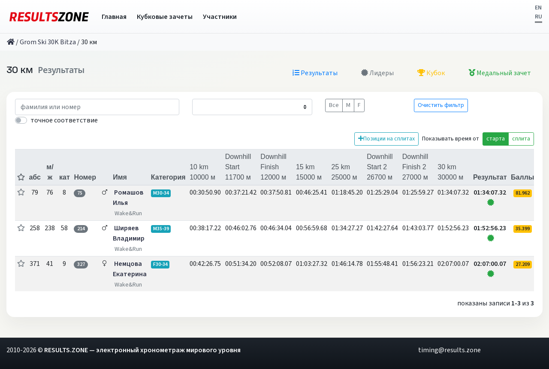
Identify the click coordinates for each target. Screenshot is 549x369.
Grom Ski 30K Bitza (48, 42)
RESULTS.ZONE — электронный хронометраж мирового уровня (142, 350)
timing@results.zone (449, 350)
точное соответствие (64, 120)
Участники (220, 16)
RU (538, 16)
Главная (114, 16)
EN (538, 7)
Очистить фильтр (441, 105)
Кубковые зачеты (165, 16)
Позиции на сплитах (386, 138)
